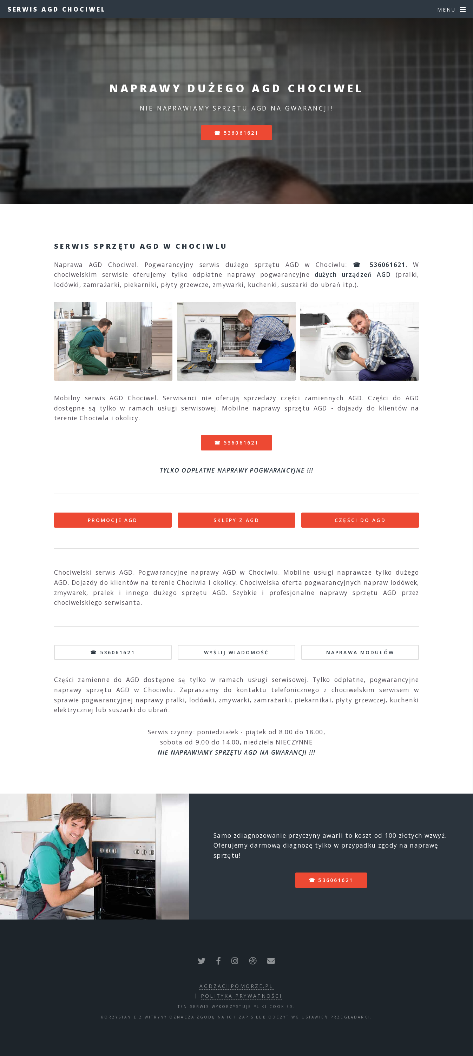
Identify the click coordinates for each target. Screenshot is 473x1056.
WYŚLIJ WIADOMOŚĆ (236, 652)
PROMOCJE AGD (113, 520)
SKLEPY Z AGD (236, 520)
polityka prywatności (241, 995)
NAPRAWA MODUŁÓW (360, 652)
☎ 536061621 (236, 132)
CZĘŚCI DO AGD (360, 520)
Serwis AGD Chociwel (57, 9)
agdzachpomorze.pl (236, 986)
